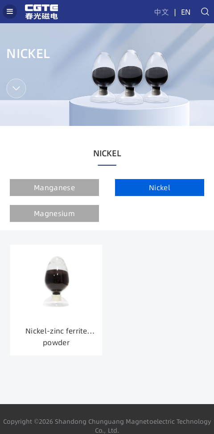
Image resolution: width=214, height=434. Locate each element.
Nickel (159, 187)
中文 (161, 12)
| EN (181, 12)
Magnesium (54, 213)
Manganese (54, 187)
